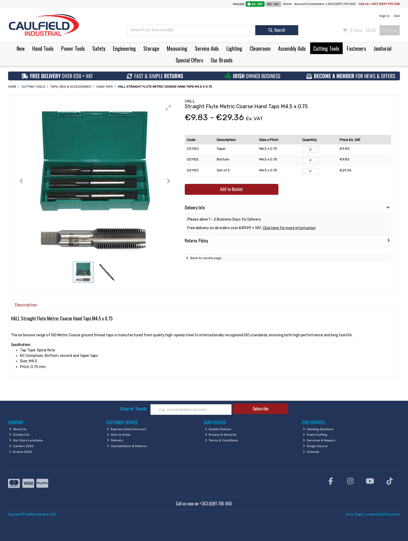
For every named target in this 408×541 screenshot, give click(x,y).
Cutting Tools (326, 48)
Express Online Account (126, 429)
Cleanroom (260, 48)
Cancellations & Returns (127, 446)
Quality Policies (218, 429)
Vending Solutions (318, 429)
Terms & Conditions (221, 440)
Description (26, 304)
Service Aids (207, 48)
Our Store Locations (26, 440)
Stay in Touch (133, 409)
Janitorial (382, 48)
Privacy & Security (221, 434)
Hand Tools (43, 48)
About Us (18, 429)
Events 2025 (20, 452)
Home (287, 4)
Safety (98, 48)
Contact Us (19, 434)
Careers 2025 (21, 446)
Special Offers (189, 60)
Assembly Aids (292, 48)
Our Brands (222, 60)
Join (396, 16)
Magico (359, 514)
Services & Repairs (319, 440)
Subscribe (260, 408)
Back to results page (205, 258)
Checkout (389, 30)
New (21, 48)
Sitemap (311, 452)
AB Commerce (391, 514)
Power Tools (73, 48)
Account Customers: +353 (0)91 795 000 (325, 4)
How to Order (119, 434)
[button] (168, 108)
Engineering (124, 48)
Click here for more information (289, 228)
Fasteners (356, 48)
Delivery (115, 440)
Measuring (177, 48)
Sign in (384, 16)
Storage (151, 48)
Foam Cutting (315, 434)
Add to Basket (231, 189)
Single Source (315, 446)
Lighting (234, 48)
